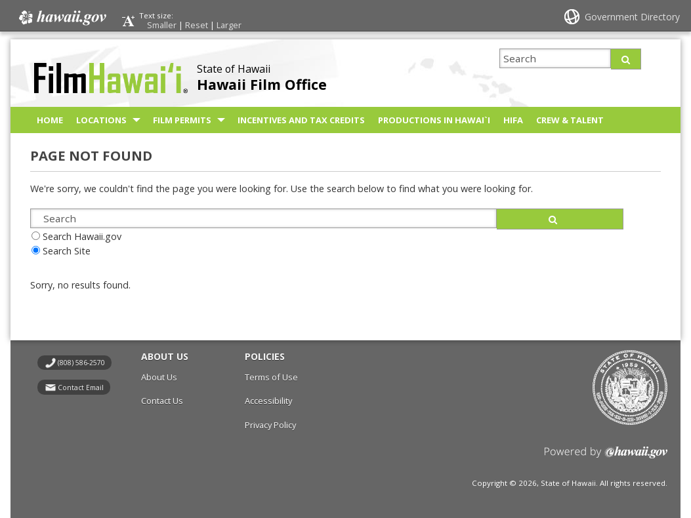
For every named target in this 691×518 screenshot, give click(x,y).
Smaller (162, 25)
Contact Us (162, 401)
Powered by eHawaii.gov (606, 457)
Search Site (67, 251)
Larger (229, 25)
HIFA (513, 120)
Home (50, 120)
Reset (196, 25)
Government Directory (632, 16)
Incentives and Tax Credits (301, 120)
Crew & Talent (570, 120)
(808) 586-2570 (81, 362)
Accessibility (268, 401)
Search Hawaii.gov (82, 236)
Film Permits (182, 120)
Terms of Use (271, 377)
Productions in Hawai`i (434, 120)
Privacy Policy (270, 425)
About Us (159, 377)
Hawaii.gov (61, 18)
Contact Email (81, 387)
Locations (101, 120)
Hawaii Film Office (262, 84)
